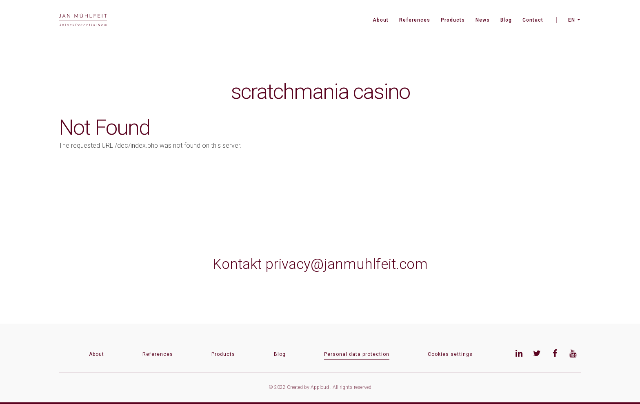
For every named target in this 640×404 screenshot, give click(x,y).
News (483, 20)
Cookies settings (450, 354)
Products (453, 20)
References (414, 20)
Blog (506, 20)
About (381, 20)
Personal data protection (356, 354)
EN (571, 20)
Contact (532, 20)
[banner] (83, 20)
